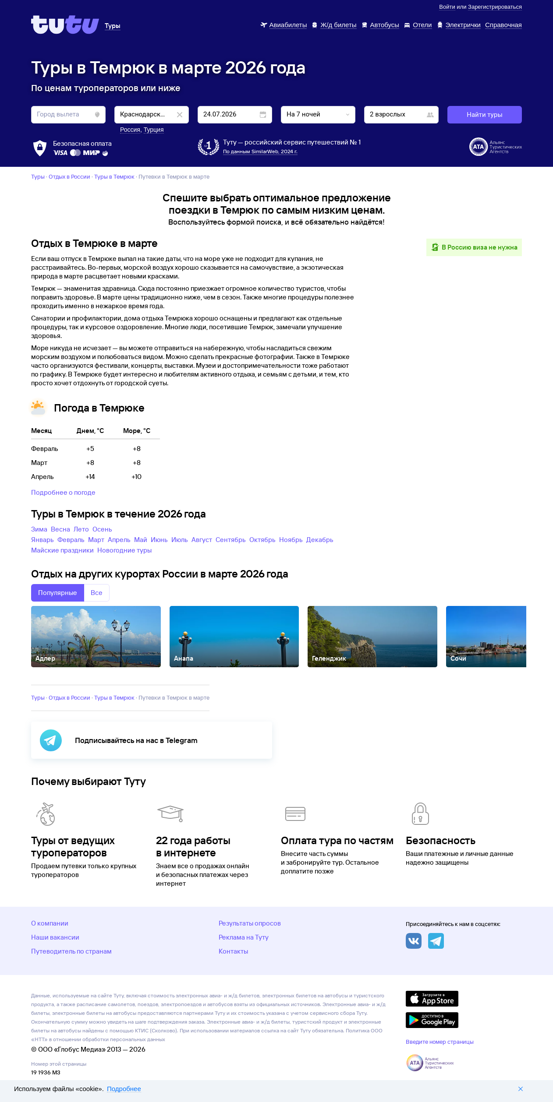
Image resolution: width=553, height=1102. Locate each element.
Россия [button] (130, 129)
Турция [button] (154, 129)
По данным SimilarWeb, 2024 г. (260, 151)
